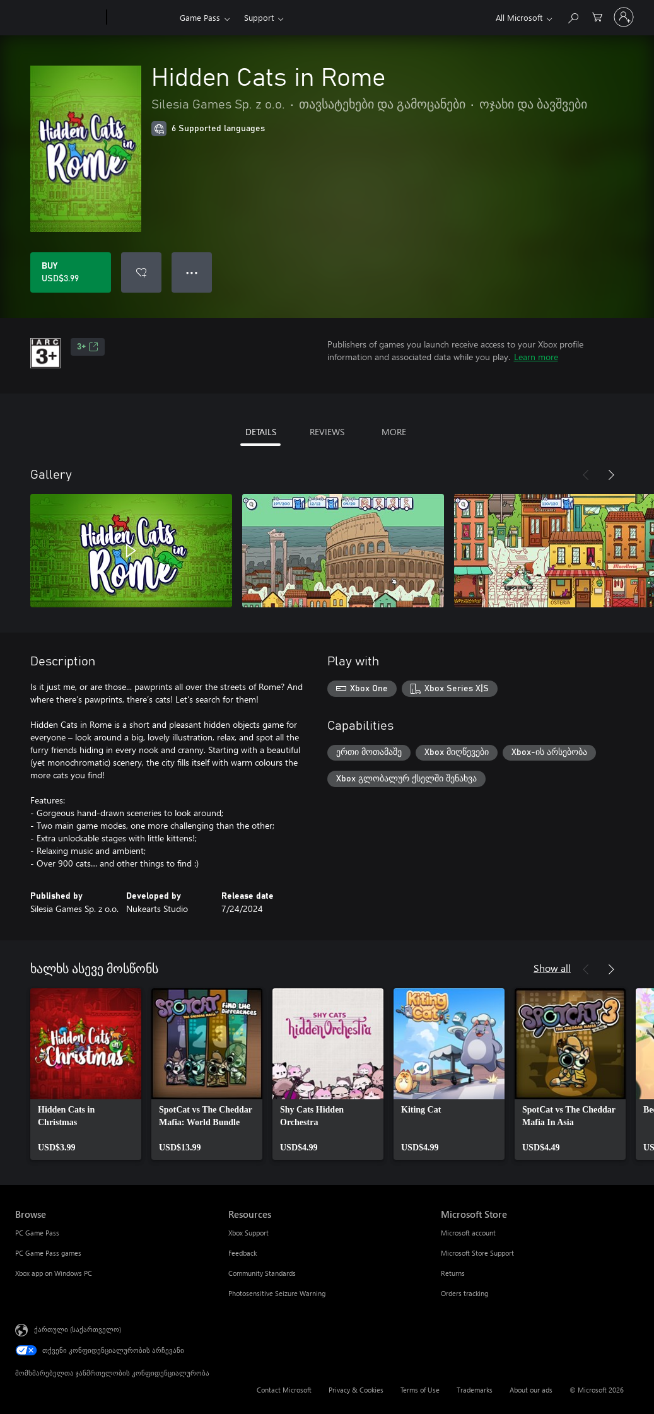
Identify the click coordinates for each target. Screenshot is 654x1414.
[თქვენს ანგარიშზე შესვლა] (624, 17)
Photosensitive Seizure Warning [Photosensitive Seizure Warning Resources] (276, 1293)
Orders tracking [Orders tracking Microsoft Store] (464, 1293)
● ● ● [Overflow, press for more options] (192, 272)
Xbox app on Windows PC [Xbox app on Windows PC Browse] (53, 1273)
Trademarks (475, 1390)
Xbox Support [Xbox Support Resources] (248, 1233)
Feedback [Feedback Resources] (242, 1253)
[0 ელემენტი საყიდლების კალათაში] (597, 16)
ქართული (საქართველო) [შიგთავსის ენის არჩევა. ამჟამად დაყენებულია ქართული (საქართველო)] (77, 1329)
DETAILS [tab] (260, 432)
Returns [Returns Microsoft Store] (453, 1273)
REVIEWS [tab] (327, 432)
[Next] (611, 475)
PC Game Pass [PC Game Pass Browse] (37, 1233)
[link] (85, 1074)
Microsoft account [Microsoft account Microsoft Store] (468, 1233)
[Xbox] (141, 18)
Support (259, 17)
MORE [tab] (394, 432)
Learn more (536, 357)
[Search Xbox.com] (572, 16)
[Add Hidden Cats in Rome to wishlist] (141, 272)
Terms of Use (420, 1390)
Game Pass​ (200, 17)
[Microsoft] (58, 18)
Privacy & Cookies (356, 1390)
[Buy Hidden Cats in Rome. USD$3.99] (70, 272)
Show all (552, 967)
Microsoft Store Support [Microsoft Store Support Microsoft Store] (477, 1253)
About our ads (531, 1390)
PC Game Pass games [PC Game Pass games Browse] (48, 1253)
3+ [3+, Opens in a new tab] (87, 347)
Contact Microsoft (284, 1390)
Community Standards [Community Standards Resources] (262, 1273)
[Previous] (586, 475)
